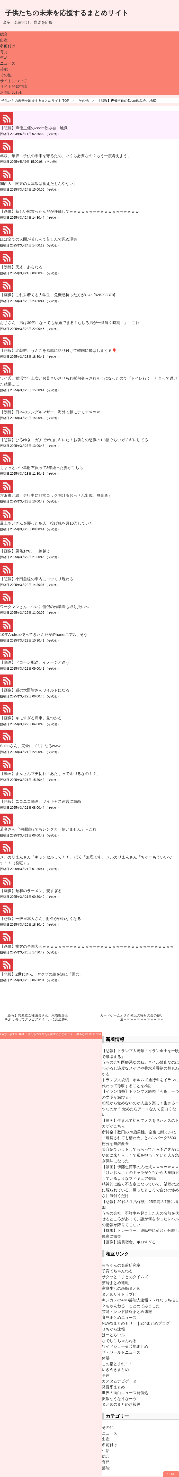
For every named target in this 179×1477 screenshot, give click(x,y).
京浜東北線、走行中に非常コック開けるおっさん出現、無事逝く (56, 495)
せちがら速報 (113, 1329)
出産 (4, 40)
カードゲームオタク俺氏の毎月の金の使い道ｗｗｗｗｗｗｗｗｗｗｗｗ (132, 1017)
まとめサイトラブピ (119, 1294)
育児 (4, 51)
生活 (4, 57)
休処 (106, 1358)
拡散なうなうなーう (119, 1398)
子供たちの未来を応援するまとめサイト (67, 12)
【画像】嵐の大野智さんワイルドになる (34, 690)
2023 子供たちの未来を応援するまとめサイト (47, 1034)
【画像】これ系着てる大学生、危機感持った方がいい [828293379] (57, 295)
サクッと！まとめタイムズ (125, 1277)
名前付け (7, 46)
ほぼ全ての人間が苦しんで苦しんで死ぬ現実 (38, 239)
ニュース (7, 63)
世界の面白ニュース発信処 (125, 1392)
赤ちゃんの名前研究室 (121, 1265)
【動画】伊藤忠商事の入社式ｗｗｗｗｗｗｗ (140, 1167)
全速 (106, 1375)
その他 (6, 75)
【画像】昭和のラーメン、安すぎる (31, 891)
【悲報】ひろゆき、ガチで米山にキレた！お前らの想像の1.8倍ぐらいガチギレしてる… (76, 440)
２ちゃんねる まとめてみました (131, 1306)
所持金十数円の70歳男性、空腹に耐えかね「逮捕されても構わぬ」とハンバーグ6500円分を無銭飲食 (139, 1138)
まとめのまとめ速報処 (121, 1404)
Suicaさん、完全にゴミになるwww (30, 746)
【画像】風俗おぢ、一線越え (25, 551)
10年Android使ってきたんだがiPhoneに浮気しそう (43, 634)
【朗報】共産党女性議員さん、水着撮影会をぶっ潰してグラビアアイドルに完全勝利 (36, 1017)
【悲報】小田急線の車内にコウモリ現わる (36, 579)
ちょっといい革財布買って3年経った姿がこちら (41, 467)
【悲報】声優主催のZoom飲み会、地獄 (34, 128)
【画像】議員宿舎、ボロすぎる (129, 1242)
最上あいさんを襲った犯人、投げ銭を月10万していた (46, 523)
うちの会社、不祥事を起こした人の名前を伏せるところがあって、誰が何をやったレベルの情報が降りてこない (140, 1219)
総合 (4, 34)
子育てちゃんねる (117, 1271)
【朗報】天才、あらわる (21, 267)
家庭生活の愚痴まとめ (121, 1288)
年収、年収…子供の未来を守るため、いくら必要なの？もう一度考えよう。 (65, 155)
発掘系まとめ (113, 1387)
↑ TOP (171, 1473)
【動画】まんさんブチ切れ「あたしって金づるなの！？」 (50, 773)
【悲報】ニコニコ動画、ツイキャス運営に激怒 (40, 801)
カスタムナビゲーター (121, 1381)
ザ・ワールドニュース (121, 1352)
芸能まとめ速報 (115, 1282)
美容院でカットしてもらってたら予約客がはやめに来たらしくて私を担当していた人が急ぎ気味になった (140, 1155)
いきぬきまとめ (115, 1369)
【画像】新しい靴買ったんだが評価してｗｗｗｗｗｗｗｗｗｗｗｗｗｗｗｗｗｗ (69, 211)
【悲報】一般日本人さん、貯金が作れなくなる (40, 918)
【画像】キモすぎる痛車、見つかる (31, 718)
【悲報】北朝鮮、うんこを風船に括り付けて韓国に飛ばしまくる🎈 (58, 350)
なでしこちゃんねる (119, 1340)
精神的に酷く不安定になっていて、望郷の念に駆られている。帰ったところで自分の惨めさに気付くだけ (140, 1190)
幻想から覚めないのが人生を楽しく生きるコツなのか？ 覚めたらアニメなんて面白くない (140, 1109)
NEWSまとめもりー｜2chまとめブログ (136, 1323)
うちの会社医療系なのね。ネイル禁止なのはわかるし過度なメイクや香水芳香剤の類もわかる (140, 1068)
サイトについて (13, 81)
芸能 (4, 69)
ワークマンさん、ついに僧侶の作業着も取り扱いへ (44, 606)
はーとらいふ (113, 1335)
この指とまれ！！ (117, 1364)
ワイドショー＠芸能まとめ (125, 1346)
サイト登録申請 (13, 86)
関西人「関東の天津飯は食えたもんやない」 (38, 183)
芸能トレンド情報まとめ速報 (127, 1311)
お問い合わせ (11, 92)
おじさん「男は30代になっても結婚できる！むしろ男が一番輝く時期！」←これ (69, 322)
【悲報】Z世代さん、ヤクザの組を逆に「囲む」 (41, 974)
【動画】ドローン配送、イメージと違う (34, 662)
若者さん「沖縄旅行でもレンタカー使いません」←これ (48, 829)
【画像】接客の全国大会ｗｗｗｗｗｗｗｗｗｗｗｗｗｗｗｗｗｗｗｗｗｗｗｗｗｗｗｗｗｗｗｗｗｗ (87, 946)
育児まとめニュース (119, 1317)
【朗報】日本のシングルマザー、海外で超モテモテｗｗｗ (50, 412)
